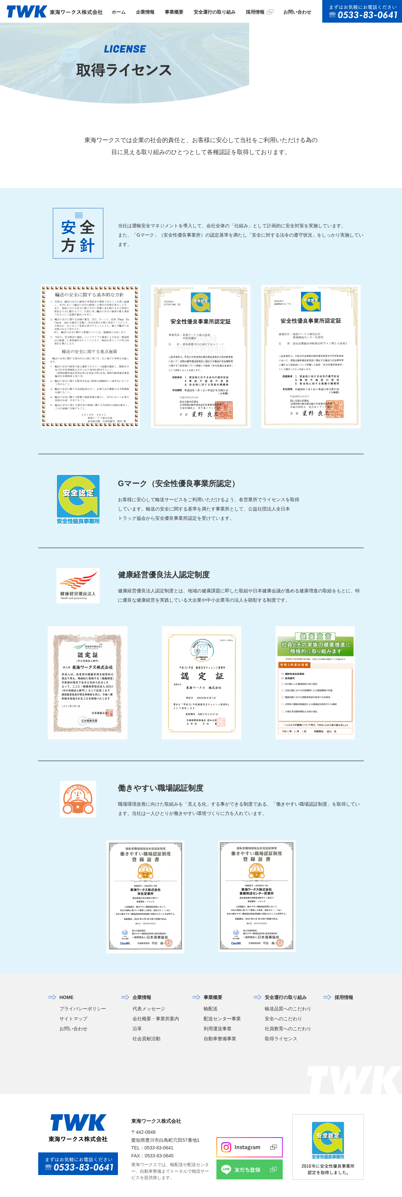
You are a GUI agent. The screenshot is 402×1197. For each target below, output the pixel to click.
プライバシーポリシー (82, 995)
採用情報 (259, 11)
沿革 (137, 1015)
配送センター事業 (222, 1005)
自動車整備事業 (220, 1025)
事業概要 (174, 12)
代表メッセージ (149, 995)
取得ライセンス (281, 1025)
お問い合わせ (297, 12)
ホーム (119, 12)
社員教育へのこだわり (288, 1015)
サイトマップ (73, 1005)
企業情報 (145, 12)
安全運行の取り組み (215, 12)
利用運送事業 (218, 1015)
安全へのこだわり (283, 1005)
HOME (66, 983)
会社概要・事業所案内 (156, 1005)
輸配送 (211, 995)
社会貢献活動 (146, 1025)
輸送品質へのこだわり (288, 995)
